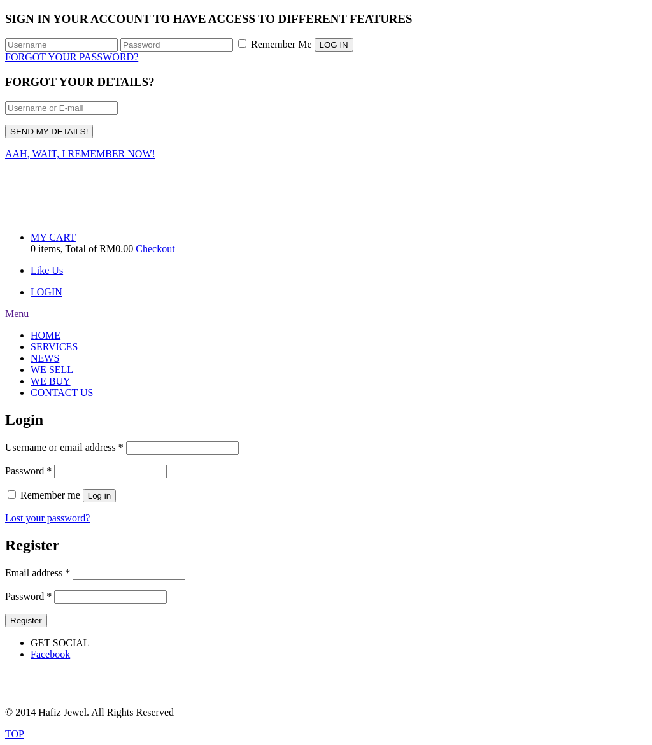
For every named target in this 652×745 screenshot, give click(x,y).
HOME (45, 335)
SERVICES (54, 346)
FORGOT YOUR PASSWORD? (71, 57)
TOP (14, 733)
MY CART (53, 237)
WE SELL (52, 369)
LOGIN (46, 292)
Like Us (47, 270)
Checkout (155, 248)
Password (28, 470)
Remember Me (275, 44)
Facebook (50, 654)
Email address (37, 572)
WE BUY (51, 381)
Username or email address (64, 447)
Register (26, 620)
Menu (17, 313)
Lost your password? (47, 518)
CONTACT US (62, 392)
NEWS (45, 358)
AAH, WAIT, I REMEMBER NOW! (80, 153)
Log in (99, 495)
